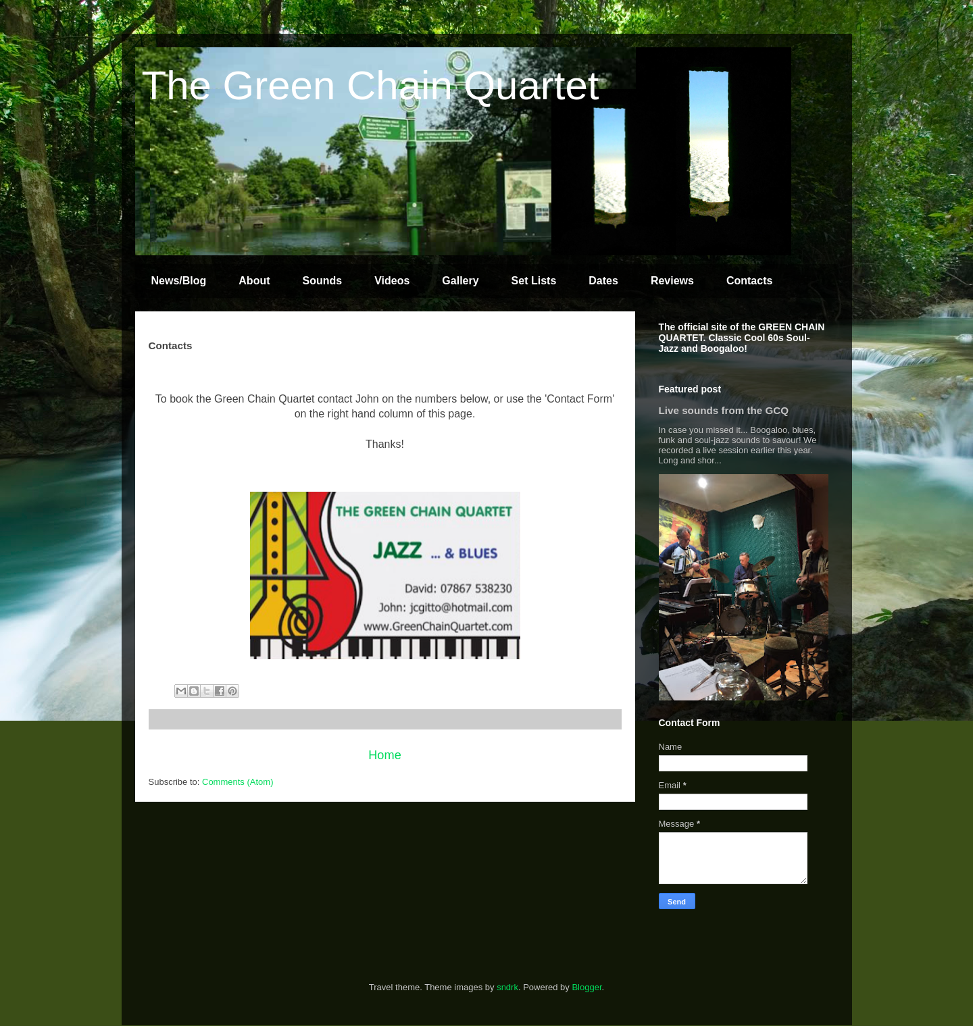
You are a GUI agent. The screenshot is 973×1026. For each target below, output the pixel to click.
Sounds (323, 280)
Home (384, 755)
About (254, 280)
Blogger (586, 987)
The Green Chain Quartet (370, 85)
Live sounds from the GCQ (724, 410)
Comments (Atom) (237, 782)
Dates (603, 280)
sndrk (507, 987)
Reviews (672, 280)
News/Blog (179, 280)
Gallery (460, 280)
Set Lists (534, 280)
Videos (391, 280)
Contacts (749, 280)
